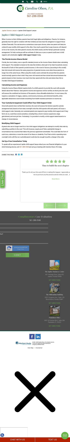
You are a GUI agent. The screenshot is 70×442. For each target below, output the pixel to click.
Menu (45, 1)
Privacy (5, 249)
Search (37, 1)
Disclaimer (39, 348)
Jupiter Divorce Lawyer (9, 30)
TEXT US (52, 439)
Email (32, 1)
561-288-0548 (35, 16)
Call (27, 1)
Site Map (30, 348)
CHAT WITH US (17, 439)
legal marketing (46, 343)
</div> (14, 434)
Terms (9, 249)
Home (23, 1)
